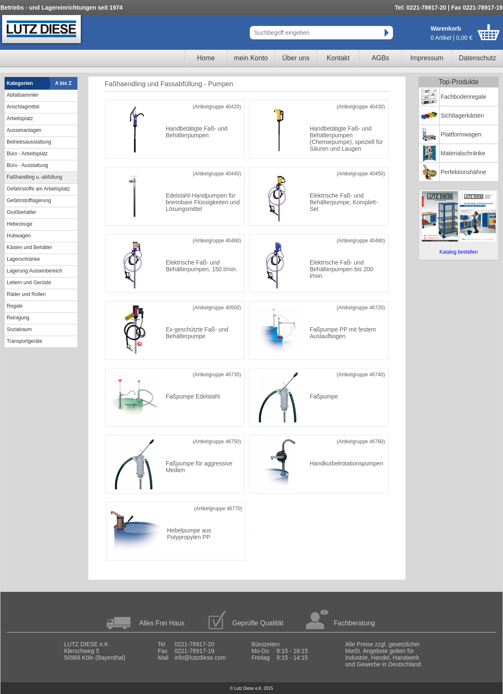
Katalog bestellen (458, 252)
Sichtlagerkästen (462, 115)
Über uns (296, 58)
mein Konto (251, 58)
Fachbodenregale (463, 96)
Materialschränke (463, 153)
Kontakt (338, 58)
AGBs (380, 58)
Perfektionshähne (463, 172)
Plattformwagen (461, 134)
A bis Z (63, 83)
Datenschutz (477, 58)
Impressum (426, 58)
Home (206, 58)
